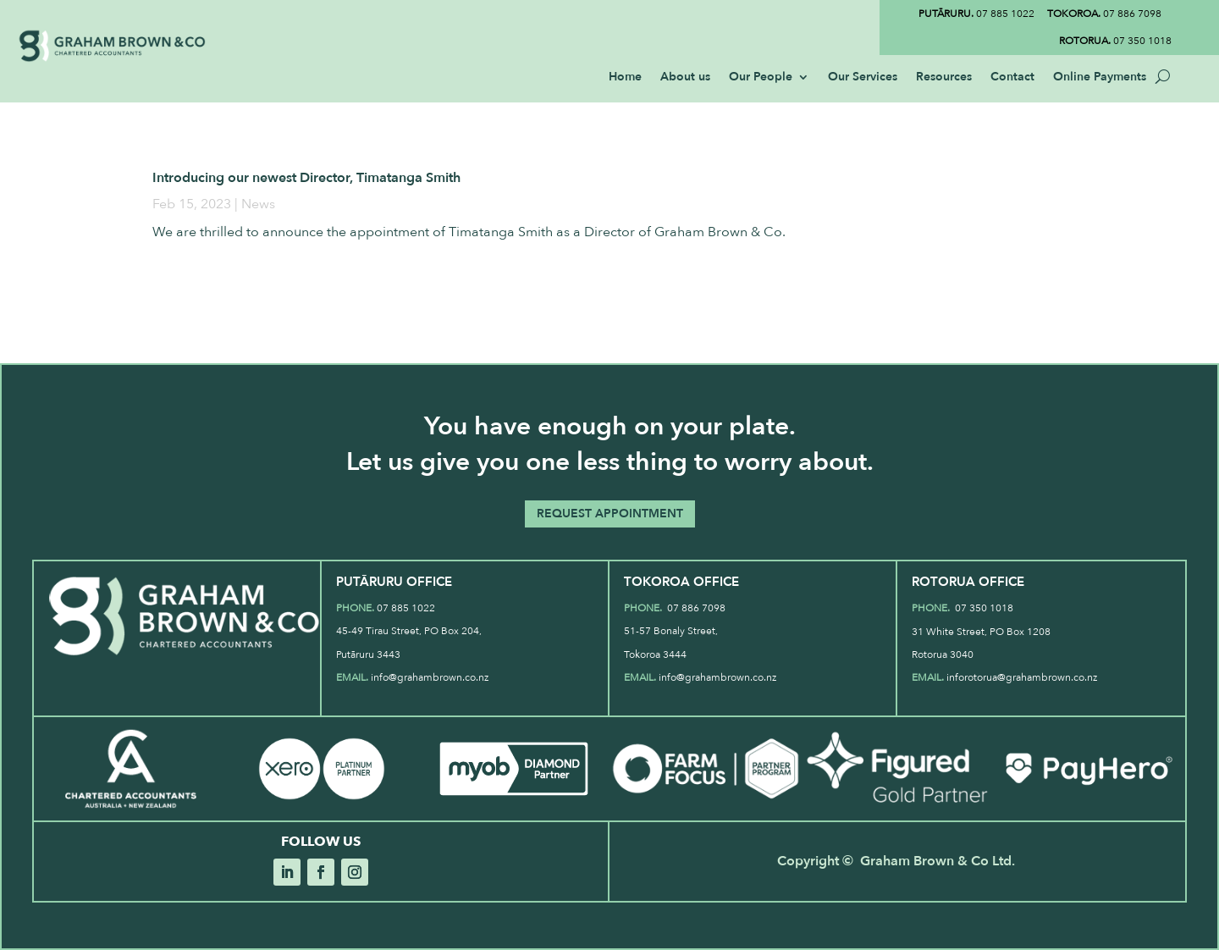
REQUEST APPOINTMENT (610, 513)
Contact (1012, 78)
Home (625, 78)
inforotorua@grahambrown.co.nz (1021, 677)
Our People (760, 78)
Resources (944, 78)
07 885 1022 (976, 13)
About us (685, 78)
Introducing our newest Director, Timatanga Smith (306, 177)
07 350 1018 (1115, 40)
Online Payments (1099, 78)
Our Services (862, 78)
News (258, 204)
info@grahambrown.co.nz (429, 677)
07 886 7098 (1104, 13)
